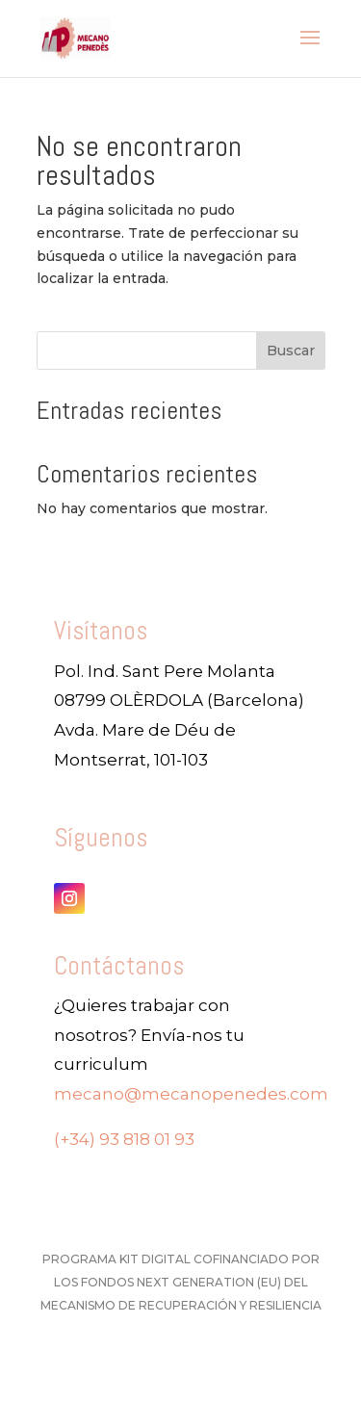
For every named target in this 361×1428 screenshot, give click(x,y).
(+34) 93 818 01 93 (124, 1139)
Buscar (291, 350)
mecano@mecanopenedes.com (191, 1093)
